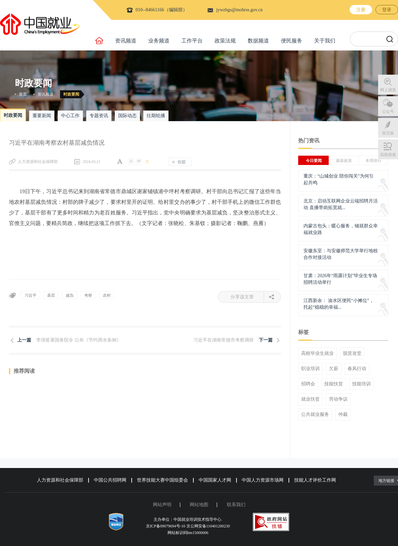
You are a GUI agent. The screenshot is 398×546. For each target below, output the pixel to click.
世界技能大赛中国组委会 (162, 480)
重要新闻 (42, 115)
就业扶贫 (310, 399)
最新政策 (344, 160)
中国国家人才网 (215, 480)
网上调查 (388, 90)
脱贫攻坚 (352, 353)
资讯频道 (125, 40)
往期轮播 (156, 115)
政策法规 (225, 40)
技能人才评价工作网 (315, 480)
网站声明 (162, 504)
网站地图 (199, 504)
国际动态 (127, 115)
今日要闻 (314, 160)
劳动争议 (338, 399)
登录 (386, 9)
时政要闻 (71, 94)
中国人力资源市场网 (263, 480)
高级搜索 (388, 154)
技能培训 (361, 384)
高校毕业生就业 (317, 353)
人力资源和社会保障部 (60, 480)
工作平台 (192, 40)
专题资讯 (99, 115)
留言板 (388, 133)
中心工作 (70, 115)
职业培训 (310, 368)
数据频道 (258, 40)
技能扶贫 (333, 384)
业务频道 (158, 40)
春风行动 (357, 368)
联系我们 (236, 504)
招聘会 (308, 384)
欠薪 (333, 368)
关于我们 (324, 40)
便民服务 (291, 40)
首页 (23, 94)
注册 (360, 9)
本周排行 (373, 160)
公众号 (388, 111)
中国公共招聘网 (110, 480)
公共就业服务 (315, 414)
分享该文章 (247, 296)
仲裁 (343, 414)
